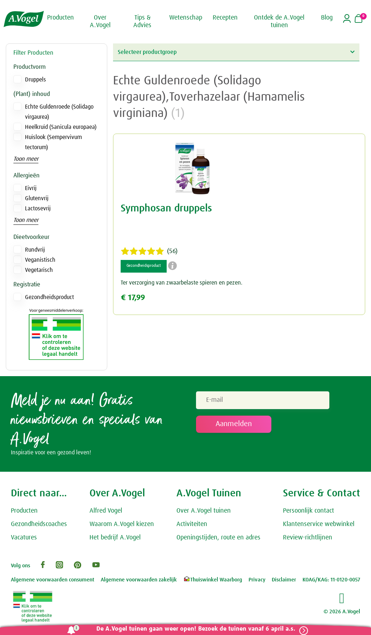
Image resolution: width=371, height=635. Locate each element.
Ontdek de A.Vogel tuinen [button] (279, 21)
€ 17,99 (133, 298)
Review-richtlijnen (307, 539)
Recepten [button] (225, 17)
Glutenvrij (37, 198)
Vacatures (24, 539)
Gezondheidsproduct (49, 297)
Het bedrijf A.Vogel (115, 539)
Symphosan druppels (166, 208)
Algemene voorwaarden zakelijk (139, 582)
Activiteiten (191, 526)
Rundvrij (35, 250)
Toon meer (25, 159)
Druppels (35, 80)
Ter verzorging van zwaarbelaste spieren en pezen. (181, 283)
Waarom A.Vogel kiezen (121, 526)
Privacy (257, 582)
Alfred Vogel (105, 513)
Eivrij (31, 188)
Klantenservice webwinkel (318, 526)
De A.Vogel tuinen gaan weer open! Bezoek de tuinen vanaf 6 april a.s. (192, 629)
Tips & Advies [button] (142, 21)
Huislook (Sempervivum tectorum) (53, 142)
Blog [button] (327, 17)
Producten (24, 513)
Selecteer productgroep (236, 52)
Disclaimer (284, 582)
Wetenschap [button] (185, 17)
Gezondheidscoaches (39, 526)
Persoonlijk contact (308, 513)
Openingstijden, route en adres (218, 539)
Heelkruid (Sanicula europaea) (60, 127)
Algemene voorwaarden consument (52, 582)
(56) (149, 251)
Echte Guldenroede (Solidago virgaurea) (59, 112)
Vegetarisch (39, 270)
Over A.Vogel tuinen (203, 513)
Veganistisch (40, 260)
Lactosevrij (38, 208)
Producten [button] (60, 17)
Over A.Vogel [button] (100, 21)
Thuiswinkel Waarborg (212, 582)
